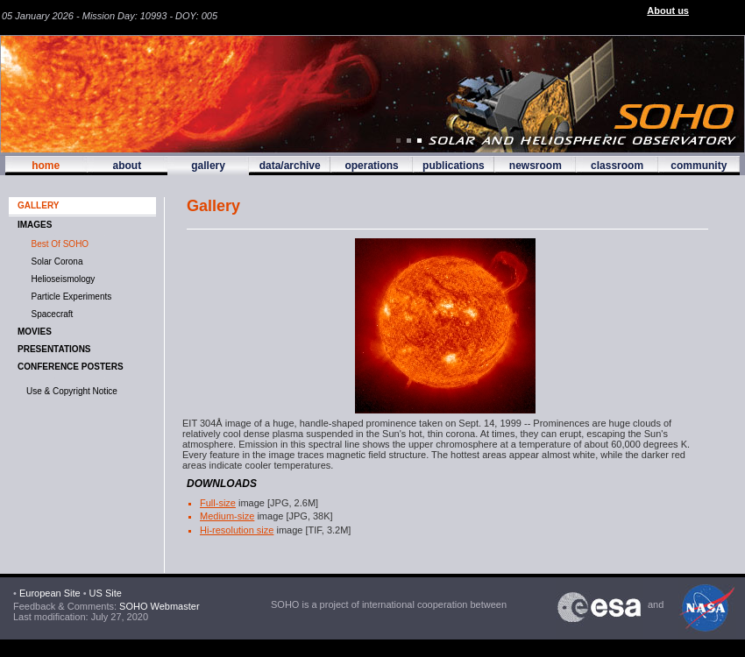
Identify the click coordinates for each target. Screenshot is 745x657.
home (46, 165)
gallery (208, 165)
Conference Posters (71, 366)
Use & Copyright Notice (71, 391)
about (126, 165)
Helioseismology (60, 279)
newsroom (535, 165)
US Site (105, 593)
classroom (617, 165)
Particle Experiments (68, 296)
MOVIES (35, 331)
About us (668, 10)
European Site (50, 593)
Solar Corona (54, 261)
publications (453, 165)
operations (371, 165)
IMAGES (35, 225)
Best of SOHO (57, 244)
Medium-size (227, 516)
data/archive (290, 165)
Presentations (54, 349)
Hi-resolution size (236, 530)
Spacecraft (49, 314)
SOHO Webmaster (158, 606)
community (698, 165)
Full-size (218, 503)
